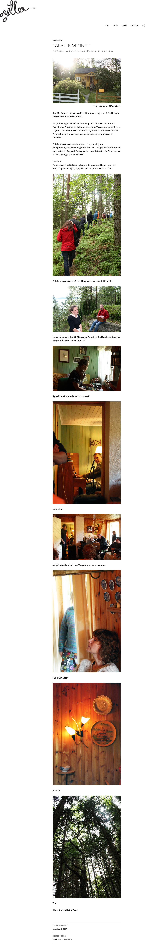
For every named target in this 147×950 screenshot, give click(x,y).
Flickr (115, 26)
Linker (124, 26)
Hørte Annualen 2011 (87, 937)
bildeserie (57, 40)
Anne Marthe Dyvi (76, 51)
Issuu (106, 26)
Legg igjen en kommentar (101, 51)
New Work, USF (87, 927)
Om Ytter (134, 26)
